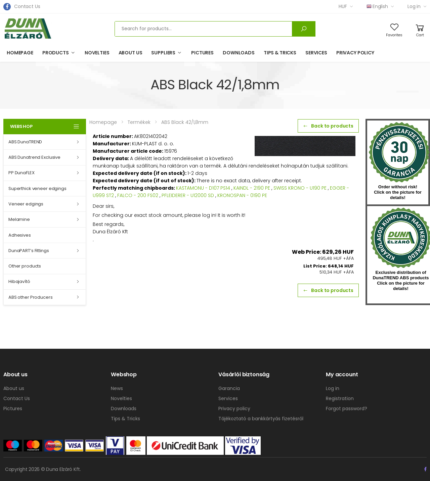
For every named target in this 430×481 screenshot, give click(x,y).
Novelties (97, 52)
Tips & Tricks (280, 52)
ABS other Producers (30, 297)
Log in (414, 6)
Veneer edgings (25, 204)
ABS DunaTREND (25, 142)
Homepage (20, 52)
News (117, 388)
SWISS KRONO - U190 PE (300, 188)
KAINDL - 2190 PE (251, 188)
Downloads (239, 52)
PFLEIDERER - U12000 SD (188, 195)
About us (130, 52)
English (377, 6)
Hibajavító (19, 281)
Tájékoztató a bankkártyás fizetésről (260, 418)
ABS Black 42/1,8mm (184, 122)
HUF (343, 6)
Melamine (19, 219)
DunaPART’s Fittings (28, 250)
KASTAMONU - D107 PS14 (203, 188)
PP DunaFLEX (21, 173)
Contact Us (27, 6)
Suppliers (163, 52)
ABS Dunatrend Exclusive (34, 157)
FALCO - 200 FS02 (137, 195)
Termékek (139, 122)
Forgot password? (346, 408)
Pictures (202, 52)
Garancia (229, 388)
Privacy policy (355, 52)
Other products (24, 266)
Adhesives (19, 235)
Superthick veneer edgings (37, 188)
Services (316, 52)
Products (55, 52)
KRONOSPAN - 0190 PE (242, 195)
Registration (340, 398)
